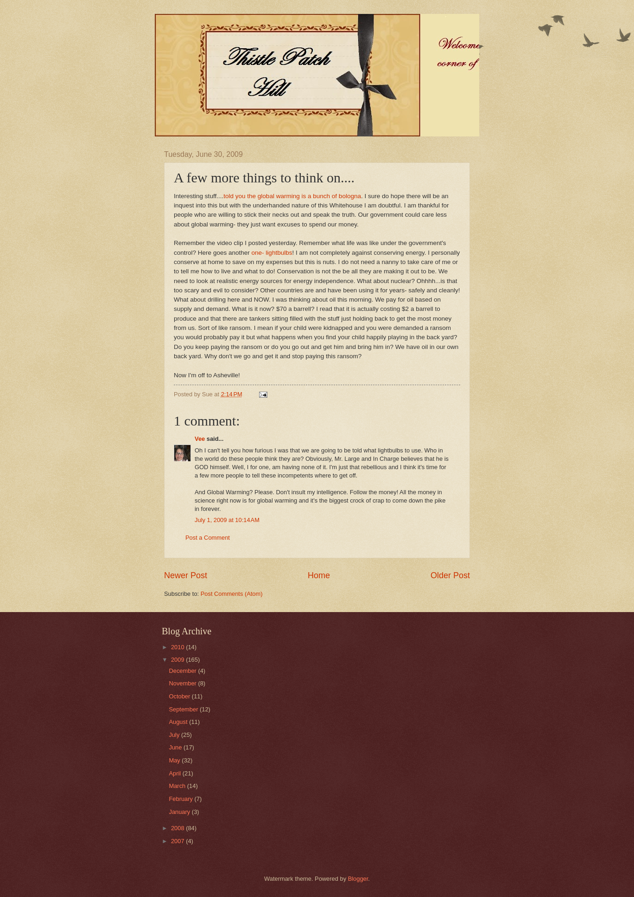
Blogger (358, 878)
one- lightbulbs (272, 252)
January (180, 811)
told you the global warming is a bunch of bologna (292, 196)
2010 (178, 647)
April (175, 773)
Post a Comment (207, 537)
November (183, 683)
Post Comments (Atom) (232, 593)
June (176, 747)
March (178, 785)
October (180, 696)
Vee (200, 438)
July (175, 734)
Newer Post (185, 575)
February (181, 798)
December (183, 670)
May (175, 760)
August (179, 721)
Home (319, 575)
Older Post (450, 575)
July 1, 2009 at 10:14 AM (227, 519)
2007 (178, 841)
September (184, 709)
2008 (178, 828)
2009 (178, 659)
